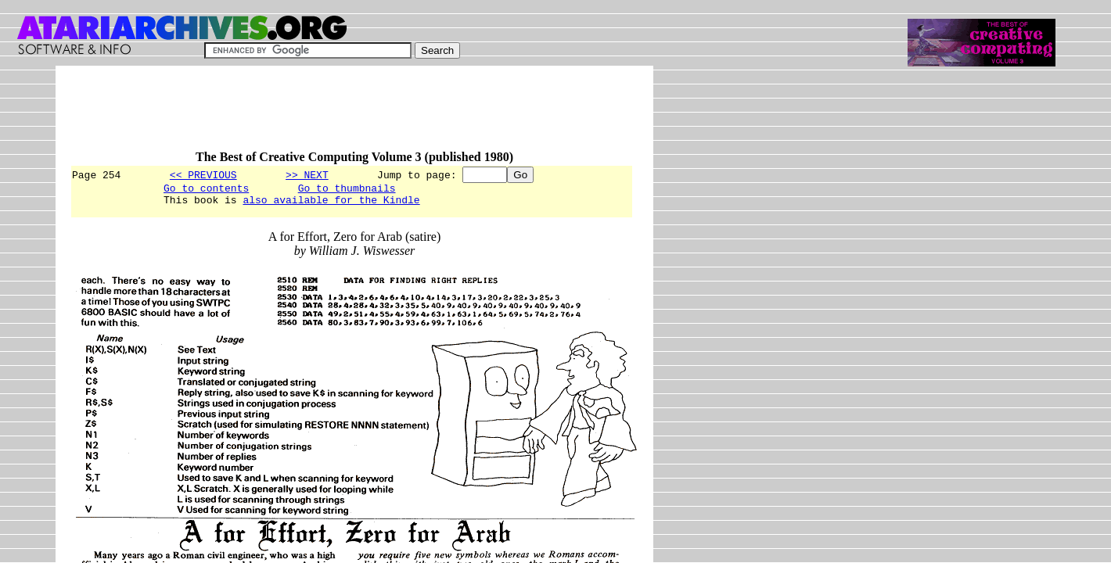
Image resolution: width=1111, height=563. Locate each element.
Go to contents (206, 190)
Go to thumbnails (347, 190)
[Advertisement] (354, 115)
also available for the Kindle (331, 204)
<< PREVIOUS (203, 174)
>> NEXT (307, 174)
